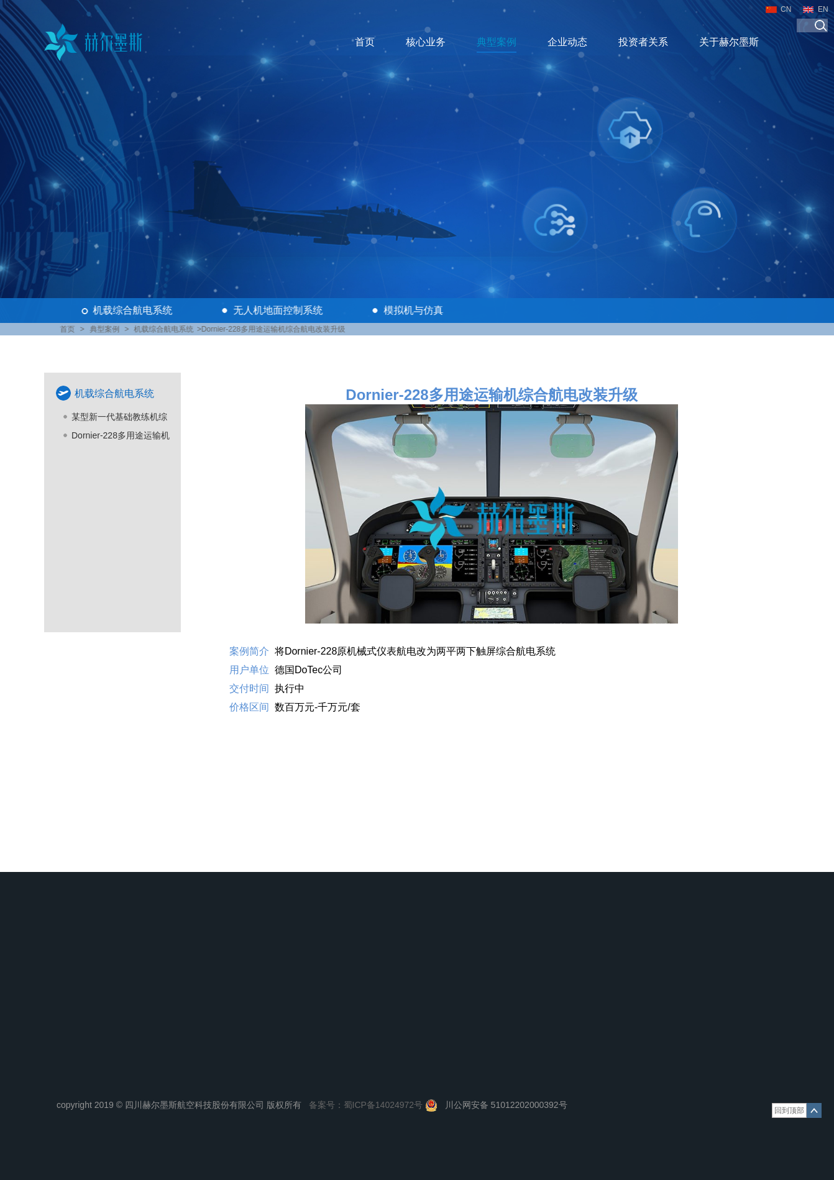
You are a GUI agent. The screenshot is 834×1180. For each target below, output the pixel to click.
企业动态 (567, 42)
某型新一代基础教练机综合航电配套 (119, 419)
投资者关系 (643, 42)
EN (823, 9)
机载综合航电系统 (134, 310)
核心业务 (426, 42)
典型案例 (496, 42)
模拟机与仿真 (415, 310)
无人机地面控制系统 (279, 310)
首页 (365, 42)
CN (786, 9)
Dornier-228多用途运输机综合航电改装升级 (120, 437)
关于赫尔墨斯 (729, 42)
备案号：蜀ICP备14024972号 (366, 1105)
